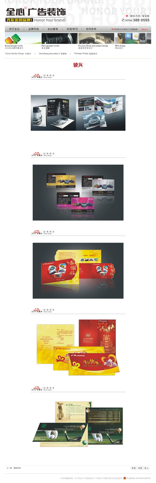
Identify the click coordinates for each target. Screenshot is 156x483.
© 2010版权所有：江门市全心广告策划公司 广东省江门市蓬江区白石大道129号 (105, 478)
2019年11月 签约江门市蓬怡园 (125, 29)
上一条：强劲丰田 (14, 468)
